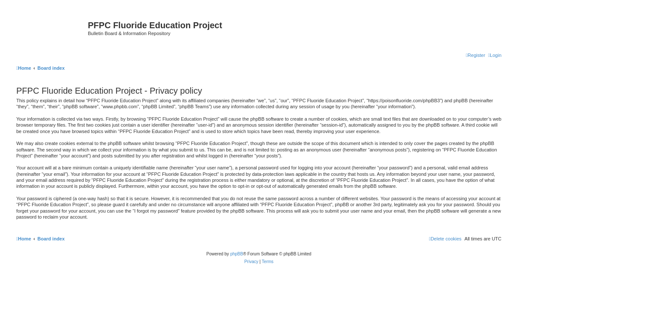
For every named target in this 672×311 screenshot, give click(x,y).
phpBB (236, 254)
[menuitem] (494, 55)
